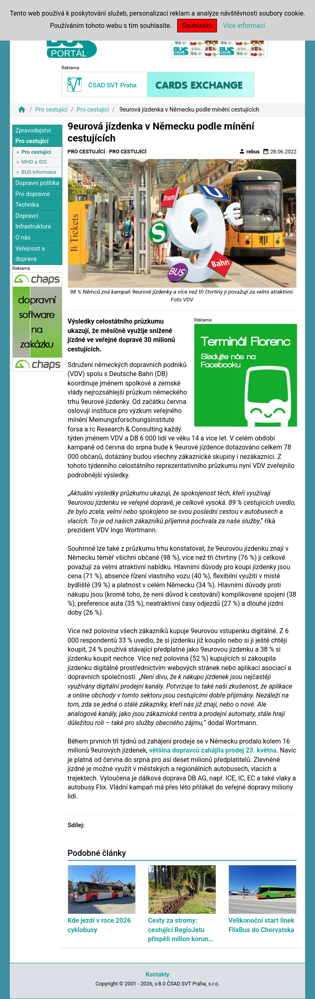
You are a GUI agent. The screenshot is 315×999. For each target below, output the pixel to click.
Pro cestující (51, 109)
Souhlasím (197, 26)
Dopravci (26, 215)
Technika (27, 204)
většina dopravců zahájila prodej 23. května (212, 750)
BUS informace (38, 172)
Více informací (244, 26)
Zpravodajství (32, 130)
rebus (249, 151)
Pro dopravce (32, 194)
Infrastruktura (33, 226)
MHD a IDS (34, 162)
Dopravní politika (37, 183)
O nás (22, 237)
